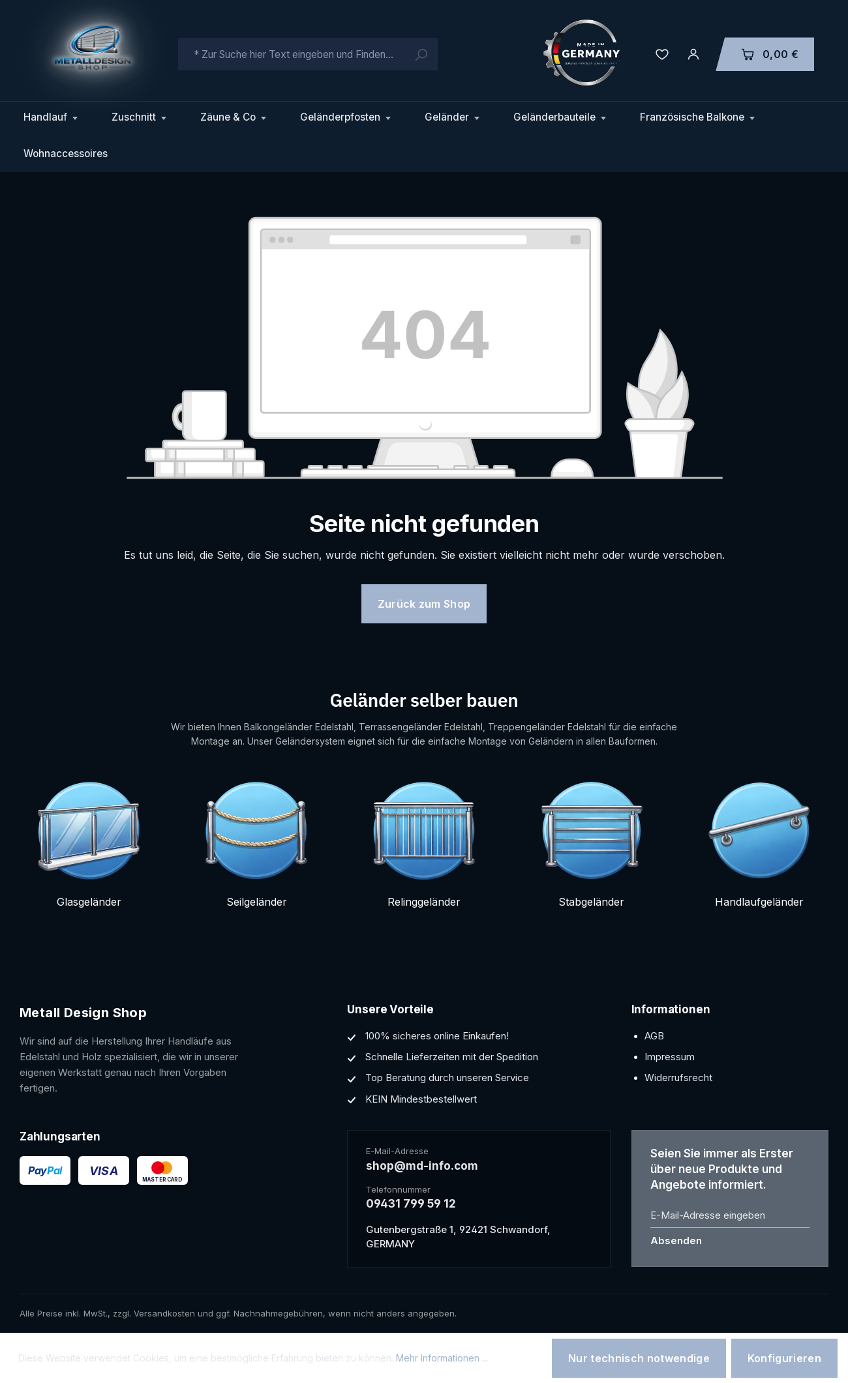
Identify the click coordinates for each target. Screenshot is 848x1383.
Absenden (676, 1240)
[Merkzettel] (662, 54)
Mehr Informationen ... (442, 1357)
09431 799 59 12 (411, 1203)
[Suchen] (420, 54)
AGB (654, 1036)
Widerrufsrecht (678, 1077)
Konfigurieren (784, 1358)
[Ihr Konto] (693, 54)
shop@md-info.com (422, 1165)
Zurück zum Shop (424, 603)
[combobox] (307, 54)
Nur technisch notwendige (639, 1358)
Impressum (669, 1056)
